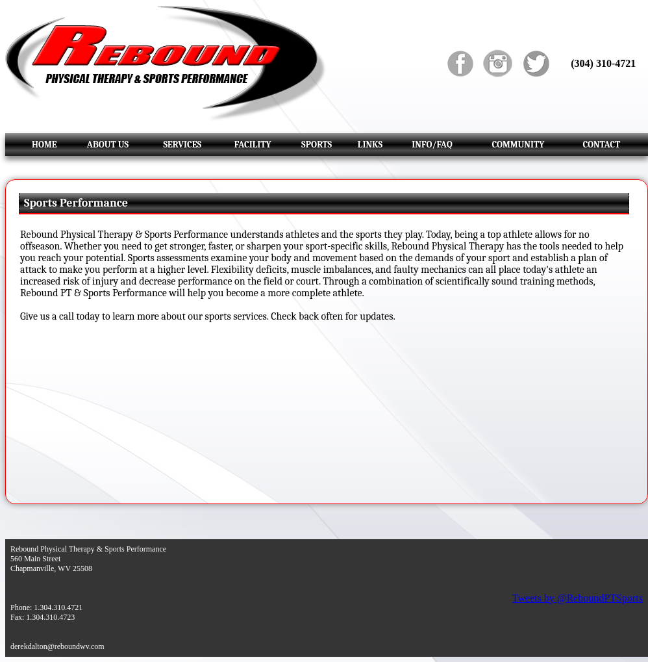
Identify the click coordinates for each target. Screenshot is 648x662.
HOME (44, 144)
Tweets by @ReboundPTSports (577, 598)
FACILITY (252, 144)
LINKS (370, 144)
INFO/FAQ (432, 144)
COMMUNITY (518, 144)
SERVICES (182, 144)
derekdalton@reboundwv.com (57, 646)
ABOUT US (108, 144)
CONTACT (601, 144)
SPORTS (316, 144)
